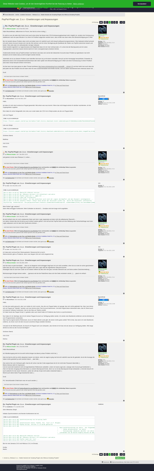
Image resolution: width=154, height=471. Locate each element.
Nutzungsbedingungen (21, 469)
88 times (107, 46)
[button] (101, 22)
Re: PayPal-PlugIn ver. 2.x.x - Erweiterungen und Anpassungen (32, 26)
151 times (107, 45)
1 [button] (107, 22)
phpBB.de (33, 466)
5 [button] (116, 22)
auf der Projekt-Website (32, 87)
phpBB (24, 465)
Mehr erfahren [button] (78, 4)
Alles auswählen (12, 118)
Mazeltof (28, 468)
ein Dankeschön (9, 91)
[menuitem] (116, 462)
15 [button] (121, 22)
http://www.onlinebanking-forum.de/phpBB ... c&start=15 (55, 66)
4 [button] (114, 22)
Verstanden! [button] (142, 4)
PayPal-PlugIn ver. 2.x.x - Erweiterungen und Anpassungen (30, 19)
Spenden (50, 91)
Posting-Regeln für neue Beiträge (28, 80)
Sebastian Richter (42, 468)
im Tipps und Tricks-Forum (62, 85)
